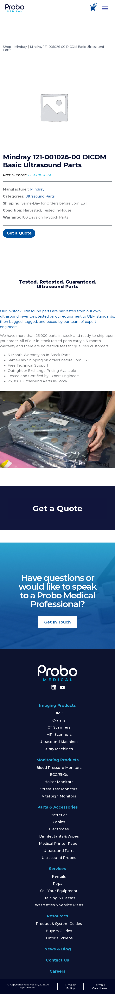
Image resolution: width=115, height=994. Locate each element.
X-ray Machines (59, 749)
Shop (7, 46)
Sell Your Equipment (59, 891)
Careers (57, 971)
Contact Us (57, 960)
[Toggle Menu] (105, 8)
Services (57, 868)
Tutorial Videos (59, 938)
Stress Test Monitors (58, 789)
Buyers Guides (59, 931)
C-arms (58, 720)
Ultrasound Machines (58, 742)
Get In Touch (57, 622)
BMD (58, 713)
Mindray (20, 46)
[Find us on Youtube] (62, 687)
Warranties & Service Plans (59, 905)
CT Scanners (59, 727)
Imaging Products (57, 705)
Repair (59, 884)
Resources (57, 916)
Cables (59, 822)
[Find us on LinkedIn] (53, 688)
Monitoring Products (57, 760)
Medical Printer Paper (59, 843)
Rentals (59, 876)
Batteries (59, 815)
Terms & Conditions (99, 986)
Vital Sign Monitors (59, 796)
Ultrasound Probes (59, 858)
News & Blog (57, 949)
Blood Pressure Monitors (58, 768)
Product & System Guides (59, 924)
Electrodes (59, 829)
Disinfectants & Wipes (59, 836)
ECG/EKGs (59, 775)
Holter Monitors (58, 782)
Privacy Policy (70, 986)
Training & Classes (59, 898)
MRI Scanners (59, 734)
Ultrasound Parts (40, 196)
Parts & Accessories (57, 807)
